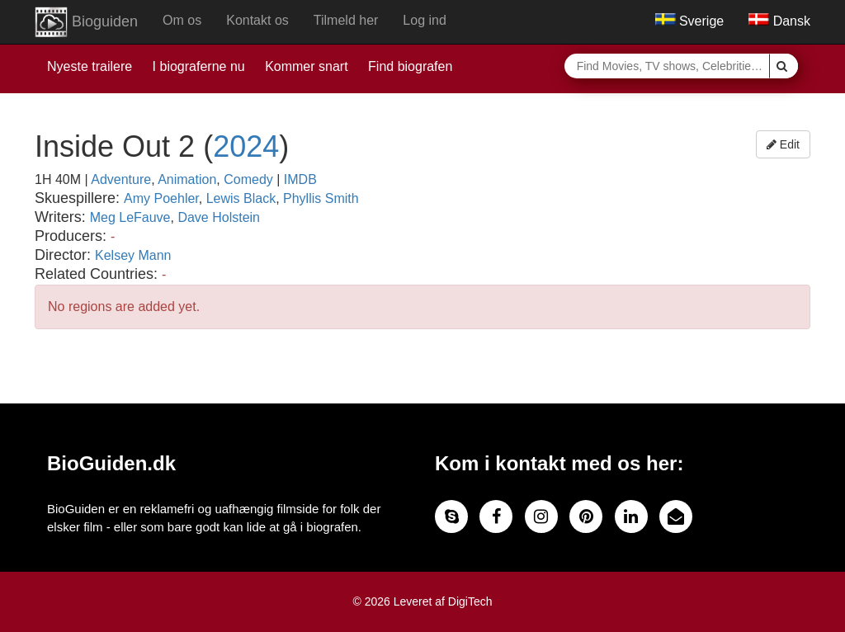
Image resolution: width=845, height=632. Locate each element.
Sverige (690, 21)
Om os (182, 20)
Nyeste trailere (89, 66)
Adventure (121, 179)
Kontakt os (257, 20)
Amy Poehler (161, 198)
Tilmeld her (346, 20)
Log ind (424, 20)
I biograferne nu (199, 66)
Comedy (248, 179)
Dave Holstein (218, 217)
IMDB (300, 179)
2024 (246, 146)
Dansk (779, 21)
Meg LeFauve (130, 217)
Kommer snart (306, 66)
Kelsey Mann (133, 255)
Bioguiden (86, 22)
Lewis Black (241, 198)
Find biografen (410, 66)
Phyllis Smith (321, 198)
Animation (187, 179)
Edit (783, 144)
